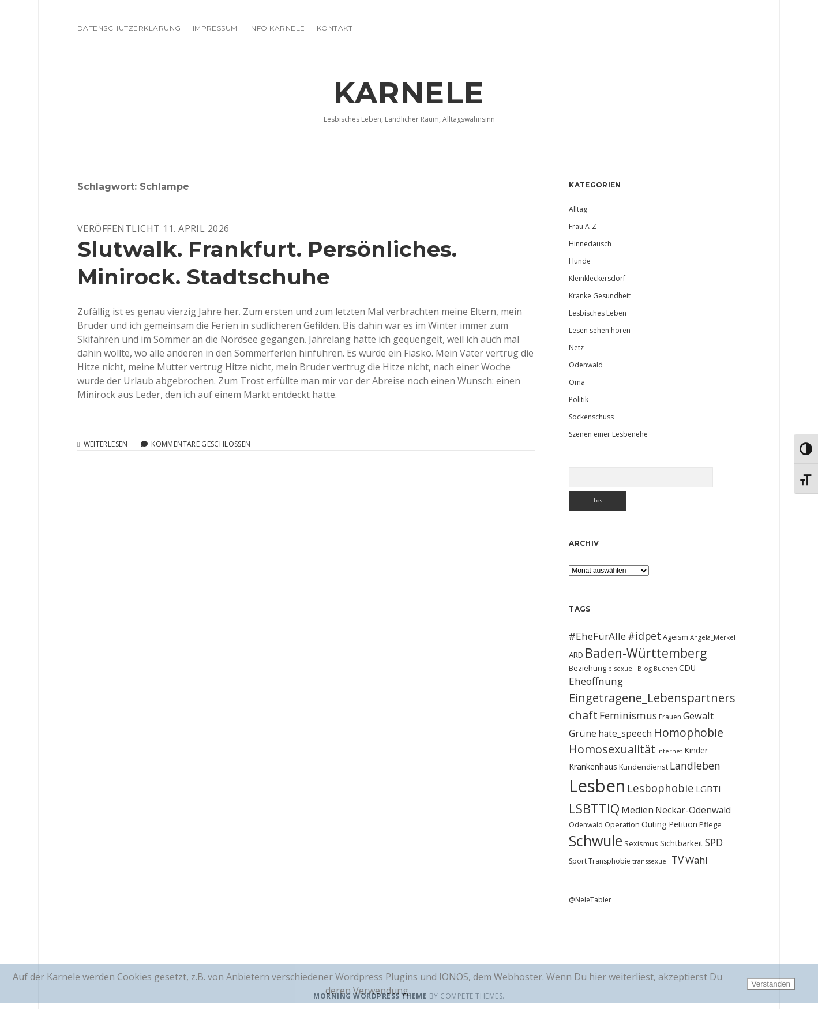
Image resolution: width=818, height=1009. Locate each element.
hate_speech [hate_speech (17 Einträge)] (625, 733)
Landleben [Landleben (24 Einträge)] (695, 765)
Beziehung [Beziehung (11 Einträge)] (587, 668)
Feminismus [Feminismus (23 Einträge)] (628, 715)
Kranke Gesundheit (600, 296)
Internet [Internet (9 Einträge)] (669, 751)
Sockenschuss (591, 417)
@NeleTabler (590, 900)
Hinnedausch (590, 244)
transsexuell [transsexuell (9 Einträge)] (651, 861)
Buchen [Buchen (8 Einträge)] (665, 669)
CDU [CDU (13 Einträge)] (687, 667)
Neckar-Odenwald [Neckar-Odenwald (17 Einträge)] (693, 810)
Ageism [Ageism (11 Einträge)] (675, 637)
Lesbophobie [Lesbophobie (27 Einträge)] (660, 788)
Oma (577, 382)
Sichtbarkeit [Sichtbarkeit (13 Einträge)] (681, 843)
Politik (578, 399)
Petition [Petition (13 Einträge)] (683, 824)
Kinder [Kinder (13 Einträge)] (696, 750)
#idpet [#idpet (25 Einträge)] (644, 636)
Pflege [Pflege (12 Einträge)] (710, 824)
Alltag (578, 209)
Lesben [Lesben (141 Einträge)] (597, 785)
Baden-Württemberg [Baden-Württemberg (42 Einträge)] (646, 652)
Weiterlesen (106, 444)
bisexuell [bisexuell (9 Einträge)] (622, 668)
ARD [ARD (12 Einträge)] (576, 655)
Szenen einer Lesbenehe (608, 434)
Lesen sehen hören (600, 330)
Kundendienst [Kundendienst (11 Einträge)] (643, 767)
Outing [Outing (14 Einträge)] (654, 824)
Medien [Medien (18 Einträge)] (637, 810)
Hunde (580, 261)
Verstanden (771, 984)
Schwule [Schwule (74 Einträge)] (595, 840)
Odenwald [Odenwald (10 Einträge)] (586, 825)
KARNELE (409, 93)
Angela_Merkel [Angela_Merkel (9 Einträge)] (713, 637)
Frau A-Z (582, 226)
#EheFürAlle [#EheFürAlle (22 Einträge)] (597, 636)
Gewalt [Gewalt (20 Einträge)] (698, 715)
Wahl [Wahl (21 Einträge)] (696, 860)
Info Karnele (277, 28)
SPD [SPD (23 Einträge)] (714, 842)
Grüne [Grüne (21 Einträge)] (582, 733)
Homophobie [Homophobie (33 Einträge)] (688, 732)
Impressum (215, 28)
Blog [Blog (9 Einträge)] (644, 668)
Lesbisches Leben (597, 313)
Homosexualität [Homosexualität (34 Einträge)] (612, 749)
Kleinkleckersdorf (597, 278)
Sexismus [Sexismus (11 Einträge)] (641, 843)
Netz (576, 347)
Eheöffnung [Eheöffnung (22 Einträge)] (596, 681)
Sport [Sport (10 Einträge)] (578, 861)
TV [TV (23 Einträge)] (677, 860)
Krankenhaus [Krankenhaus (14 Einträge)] (593, 766)
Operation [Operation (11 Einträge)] (622, 824)
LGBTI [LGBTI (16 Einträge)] (708, 788)
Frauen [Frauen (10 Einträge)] (670, 717)
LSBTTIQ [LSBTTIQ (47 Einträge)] (594, 808)
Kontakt (334, 28)
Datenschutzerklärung (129, 28)
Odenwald (586, 365)
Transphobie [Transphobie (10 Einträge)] (609, 861)
